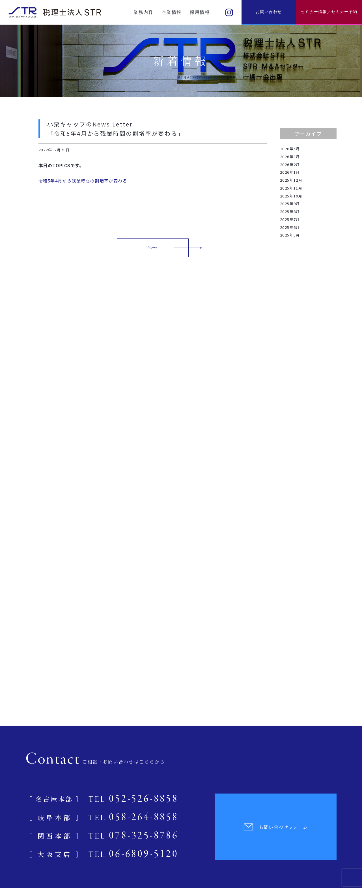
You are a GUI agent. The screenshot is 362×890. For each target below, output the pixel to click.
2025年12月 (291, 180)
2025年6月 (290, 227)
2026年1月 (290, 172)
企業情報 (172, 12)
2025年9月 (290, 203)
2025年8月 (290, 211)
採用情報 (200, 12)
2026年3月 (290, 156)
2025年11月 (291, 188)
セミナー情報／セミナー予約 (329, 12)
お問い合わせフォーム (276, 735)
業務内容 (143, 12)
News (152, 248)
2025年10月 (291, 196)
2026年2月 (290, 164)
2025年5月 (290, 235)
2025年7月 (290, 219)
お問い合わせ (269, 12)
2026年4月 (290, 148)
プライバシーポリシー (23, 877)
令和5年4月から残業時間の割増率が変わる (82, 181)
